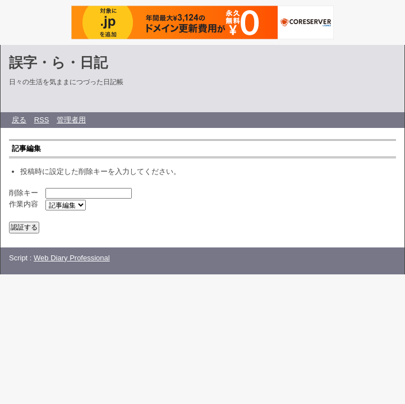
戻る (19, 120)
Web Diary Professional (72, 258)
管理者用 (71, 120)
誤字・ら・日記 (58, 62)
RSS (41, 120)
